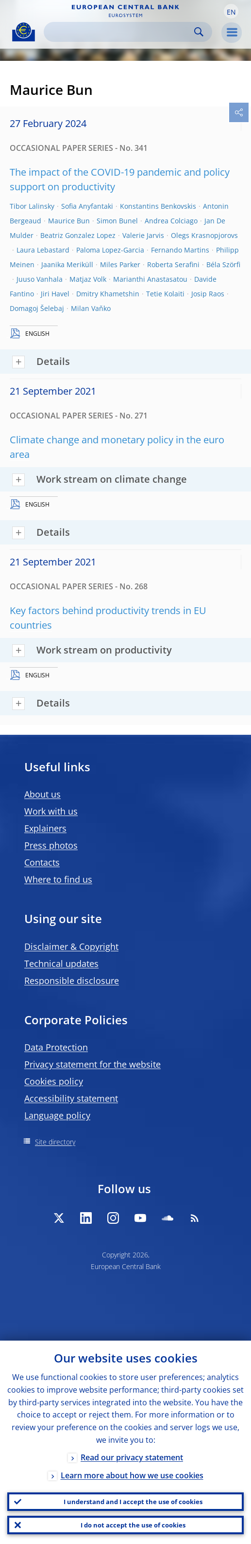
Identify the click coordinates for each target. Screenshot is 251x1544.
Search (199, 31)
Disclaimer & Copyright (71, 946)
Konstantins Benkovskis (158, 206)
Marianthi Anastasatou (150, 279)
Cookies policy (53, 1081)
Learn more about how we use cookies (132, 1475)
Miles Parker (120, 264)
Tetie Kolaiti (165, 293)
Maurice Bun (69, 220)
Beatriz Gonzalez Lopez (78, 235)
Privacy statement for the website (92, 1064)
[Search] (120, 31)
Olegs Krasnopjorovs (204, 235)
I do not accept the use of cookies (133, 1525)
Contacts (42, 862)
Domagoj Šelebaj (37, 308)
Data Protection (56, 1047)
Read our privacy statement (132, 1457)
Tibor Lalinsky (32, 206)
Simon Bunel (117, 220)
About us (42, 794)
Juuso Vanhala (40, 279)
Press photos (51, 845)
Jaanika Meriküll (67, 264)
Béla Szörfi (223, 264)
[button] (231, 11)
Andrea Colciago (171, 220)
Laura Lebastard (43, 249)
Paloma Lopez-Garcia (110, 249)
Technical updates (61, 963)
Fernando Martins (180, 249)
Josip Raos (207, 293)
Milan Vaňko (91, 308)
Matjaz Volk (87, 279)
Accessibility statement (71, 1098)
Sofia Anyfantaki (87, 206)
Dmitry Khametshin (107, 293)
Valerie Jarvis (143, 235)
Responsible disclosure (71, 980)
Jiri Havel (55, 293)
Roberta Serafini (173, 264)
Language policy (57, 1115)
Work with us (51, 811)
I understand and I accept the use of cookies (133, 1501)
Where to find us (58, 879)
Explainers (45, 828)
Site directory (55, 1141)
